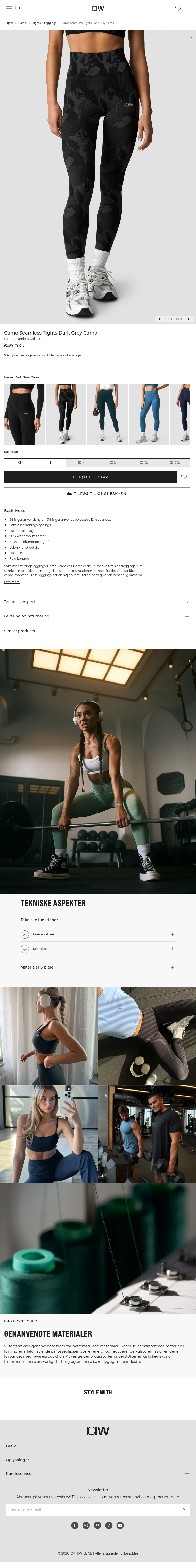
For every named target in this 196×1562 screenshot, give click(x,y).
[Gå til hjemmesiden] (98, 8)
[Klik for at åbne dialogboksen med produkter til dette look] (49, 1036)
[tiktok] (109, 1525)
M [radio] (81, 463)
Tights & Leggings (44, 23)
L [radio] (113, 463)
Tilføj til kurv (90, 477)
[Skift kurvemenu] (187, 8)
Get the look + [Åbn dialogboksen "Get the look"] (174, 319)
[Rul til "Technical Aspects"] (97, 602)
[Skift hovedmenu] (9, 8)
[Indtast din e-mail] (91, 1510)
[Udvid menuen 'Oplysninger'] (98, 1460)
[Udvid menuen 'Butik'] (98, 1446)
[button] (97, 616)
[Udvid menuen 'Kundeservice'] (98, 1473)
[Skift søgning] (17, 8)
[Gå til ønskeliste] (178, 8)
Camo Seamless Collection (24, 339)
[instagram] (86, 1525)
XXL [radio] (174, 463)
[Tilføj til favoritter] (184, 477)
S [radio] (50, 463)
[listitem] (24, 414)
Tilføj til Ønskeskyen (96, 493)
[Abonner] (183, 1510)
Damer (22, 23)
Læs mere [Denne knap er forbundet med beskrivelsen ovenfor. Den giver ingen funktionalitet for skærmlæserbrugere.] (12, 582)
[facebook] (75, 1525)
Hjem (9, 23)
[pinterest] (97, 1525)
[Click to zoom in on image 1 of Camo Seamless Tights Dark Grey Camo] (98, 177)
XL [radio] (144, 463)
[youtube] (120, 1525)
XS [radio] (19, 463)
